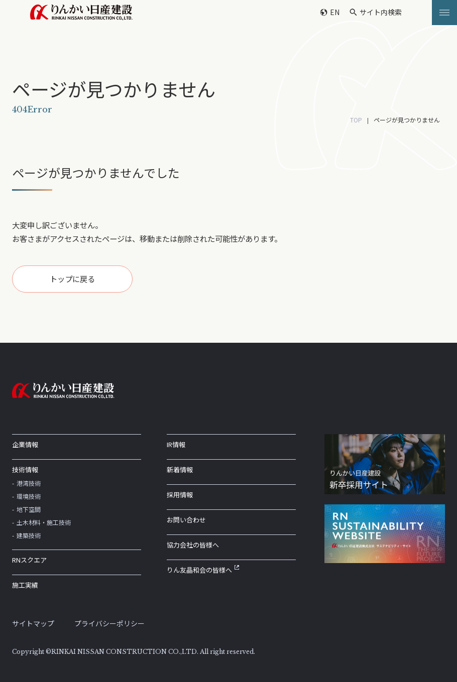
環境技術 (29, 496)
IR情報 (176, 444)
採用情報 (180, 494)
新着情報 (180, 469)
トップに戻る (72, 278)
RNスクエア (29, 560)
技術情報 (25, 469)
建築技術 (29, 535)
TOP (356, 119)
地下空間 (29, 509)
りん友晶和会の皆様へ (203, 570)
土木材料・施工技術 (44, 522)
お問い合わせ (186, 519)
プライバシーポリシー (109, 623)
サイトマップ (33, 623)
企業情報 (25, 444)
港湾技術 (29, 483)
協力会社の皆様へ (193, 545)
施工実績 (25, 585)
